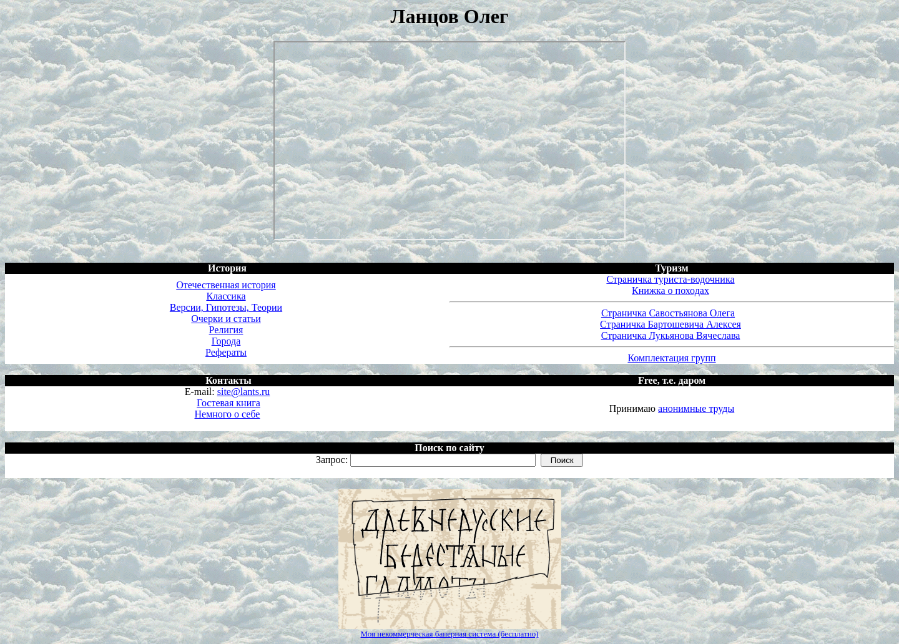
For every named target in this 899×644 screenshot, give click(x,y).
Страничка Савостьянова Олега (668, 313)
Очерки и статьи (225, 318)
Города (226, 341)
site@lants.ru (243, 391)
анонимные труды (696, 408)
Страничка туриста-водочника (670, 279)
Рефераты (226, 352)
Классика (225, 296)
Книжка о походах (670, 290)
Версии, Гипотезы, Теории (226, 307)
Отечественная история (225, 285)
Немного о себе (227, 414)
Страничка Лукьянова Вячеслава (670, 335)
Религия (226, 329)
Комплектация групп (671, 358)
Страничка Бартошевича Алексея (670, 324)
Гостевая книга (228, 403)
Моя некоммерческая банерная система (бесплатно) (450, 633)
